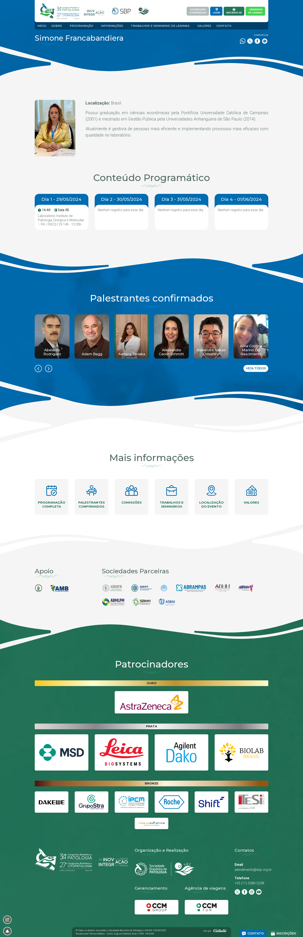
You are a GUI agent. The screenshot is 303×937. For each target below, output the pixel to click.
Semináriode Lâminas (255, 11)
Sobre (56, 25)
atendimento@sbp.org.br (253, 870)
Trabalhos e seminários (171, 496)
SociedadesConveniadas (197, 11)
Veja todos (256, 368)
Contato (223, 25)
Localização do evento (211, 496)
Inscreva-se (234, 11)
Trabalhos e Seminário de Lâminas (160, 25)
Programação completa (51, 496)
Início (41, 25)
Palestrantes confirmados (91, 496)
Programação (81, 25)
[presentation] (38, 368)
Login (216, 11)
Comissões (131, 494)
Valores (204, 25)
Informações (112, 25)
